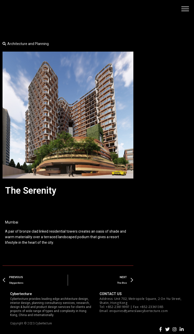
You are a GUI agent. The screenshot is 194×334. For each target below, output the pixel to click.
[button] (185, 9)
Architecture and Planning (28, 44)
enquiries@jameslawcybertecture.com (138, 311)
